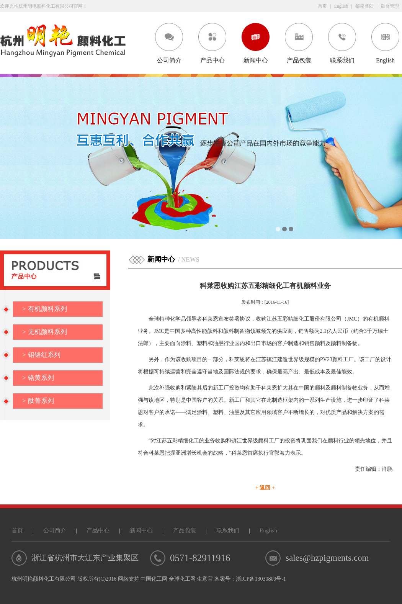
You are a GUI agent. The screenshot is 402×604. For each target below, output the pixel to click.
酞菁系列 (38, 400)
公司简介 (169, 60)
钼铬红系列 (41, 354)
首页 (322, 6)
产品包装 (299, 60)
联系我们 (342, 60)
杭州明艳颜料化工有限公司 (43, 579)
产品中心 (212, 60)
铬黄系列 (38, 377)
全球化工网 (182, 579)
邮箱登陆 (364, 6)
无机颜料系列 (44, 332)
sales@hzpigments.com (327, 558)
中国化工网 (154, 579)
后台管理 (390, 6)
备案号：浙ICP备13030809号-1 (250, 579)
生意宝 (205, 579)
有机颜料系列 (44, 309)
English (341, 6)
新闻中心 (255, 60)
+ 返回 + (265, 488)
